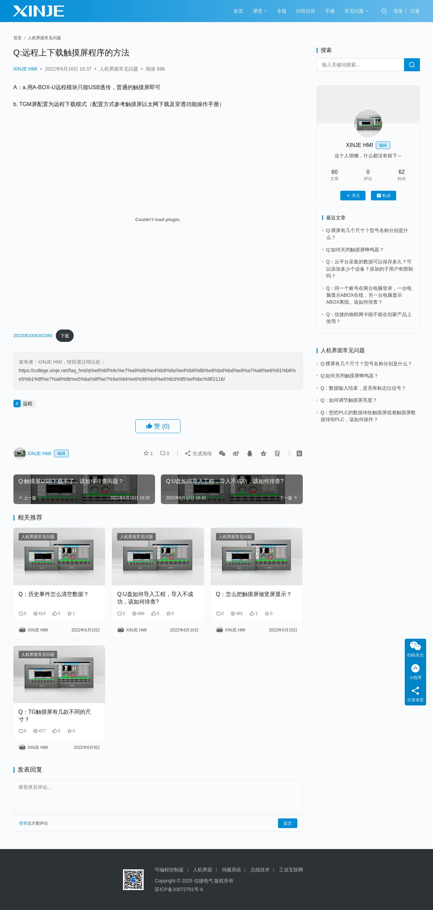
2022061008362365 (33, 335)
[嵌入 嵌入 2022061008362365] (158, 219)
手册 (330, 11)
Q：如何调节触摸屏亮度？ (349, 400)
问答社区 (306, 11)
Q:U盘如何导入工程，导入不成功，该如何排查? (155, 598)
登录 (398, 11)
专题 (282, 11)
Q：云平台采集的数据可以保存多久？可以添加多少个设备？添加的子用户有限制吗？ (369, 269)
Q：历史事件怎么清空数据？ (54, 594)
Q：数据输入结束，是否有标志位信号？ (363, 388)
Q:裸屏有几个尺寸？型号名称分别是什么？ (367, 363)
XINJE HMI (25, 69)
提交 (287, 823)
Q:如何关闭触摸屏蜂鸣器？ (355, 249)
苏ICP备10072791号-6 (179, 889)
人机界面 (202, 869)
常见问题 (354, 11)
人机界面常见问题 (119, 69)
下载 (64, 335)
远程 (27, 403)
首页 (238, 11)
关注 (353, 195)
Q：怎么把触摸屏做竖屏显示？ (254, 594)
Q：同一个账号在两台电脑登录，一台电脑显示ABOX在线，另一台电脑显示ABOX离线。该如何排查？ (369, 295)
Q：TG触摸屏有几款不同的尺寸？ (55, 715)
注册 (415, 11)
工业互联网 (291, 869)
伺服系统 (231, 869)
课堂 (257, 11)
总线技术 (260, 869)
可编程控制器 (169, 869)
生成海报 (198, 453)
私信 (384, 195)
